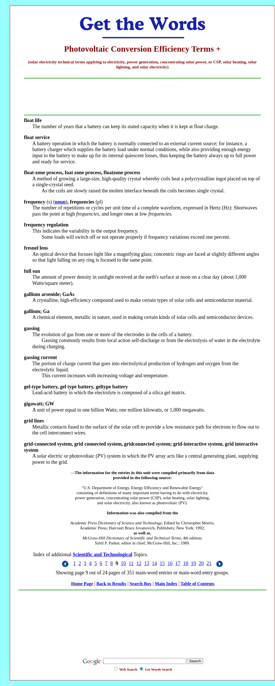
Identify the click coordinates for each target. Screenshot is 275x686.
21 (208, 563)
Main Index (166, 583)
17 (177, 563)
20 (201, 563)
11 (131, 563)
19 (193, 563)
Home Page (82, 583)
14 (154, 563)
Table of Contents (198, 583)
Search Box (140, 583)
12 (138, 563)
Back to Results (111, 583)
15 (162, 563)
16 (169, 563)
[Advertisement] (142, 621)
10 (123, 563)
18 (185, 563)
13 (146, 563)
